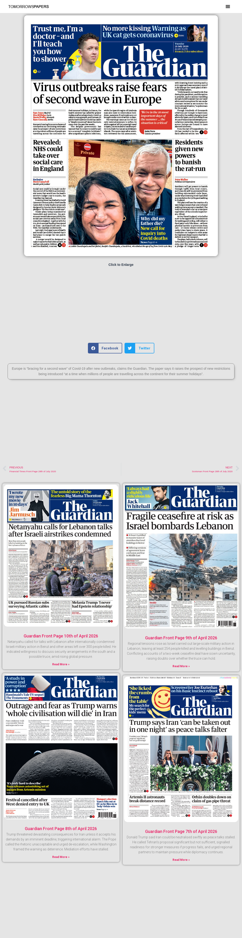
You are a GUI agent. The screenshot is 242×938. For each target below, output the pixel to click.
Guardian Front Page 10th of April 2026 (61, 635)
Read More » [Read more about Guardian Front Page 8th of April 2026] (60, 857)
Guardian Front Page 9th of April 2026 (181, 637)
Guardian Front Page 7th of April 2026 (181, 831)
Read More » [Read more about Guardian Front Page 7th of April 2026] (181, 860)
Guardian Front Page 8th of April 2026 (61, 828)
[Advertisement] (121, 305)
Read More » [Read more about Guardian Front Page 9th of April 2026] (181, 666)
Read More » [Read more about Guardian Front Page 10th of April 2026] (60, 664)
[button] (227, 6)
